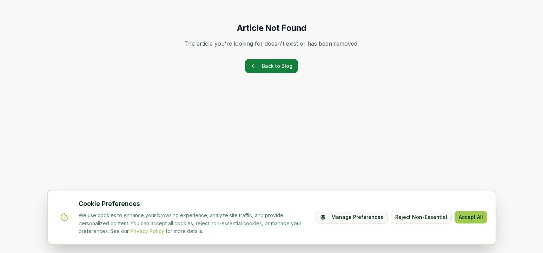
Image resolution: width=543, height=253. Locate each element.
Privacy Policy (147, 231)
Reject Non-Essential (421, 217)
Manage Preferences (351, 217)
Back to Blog (271, 66)
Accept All (471, 217)
